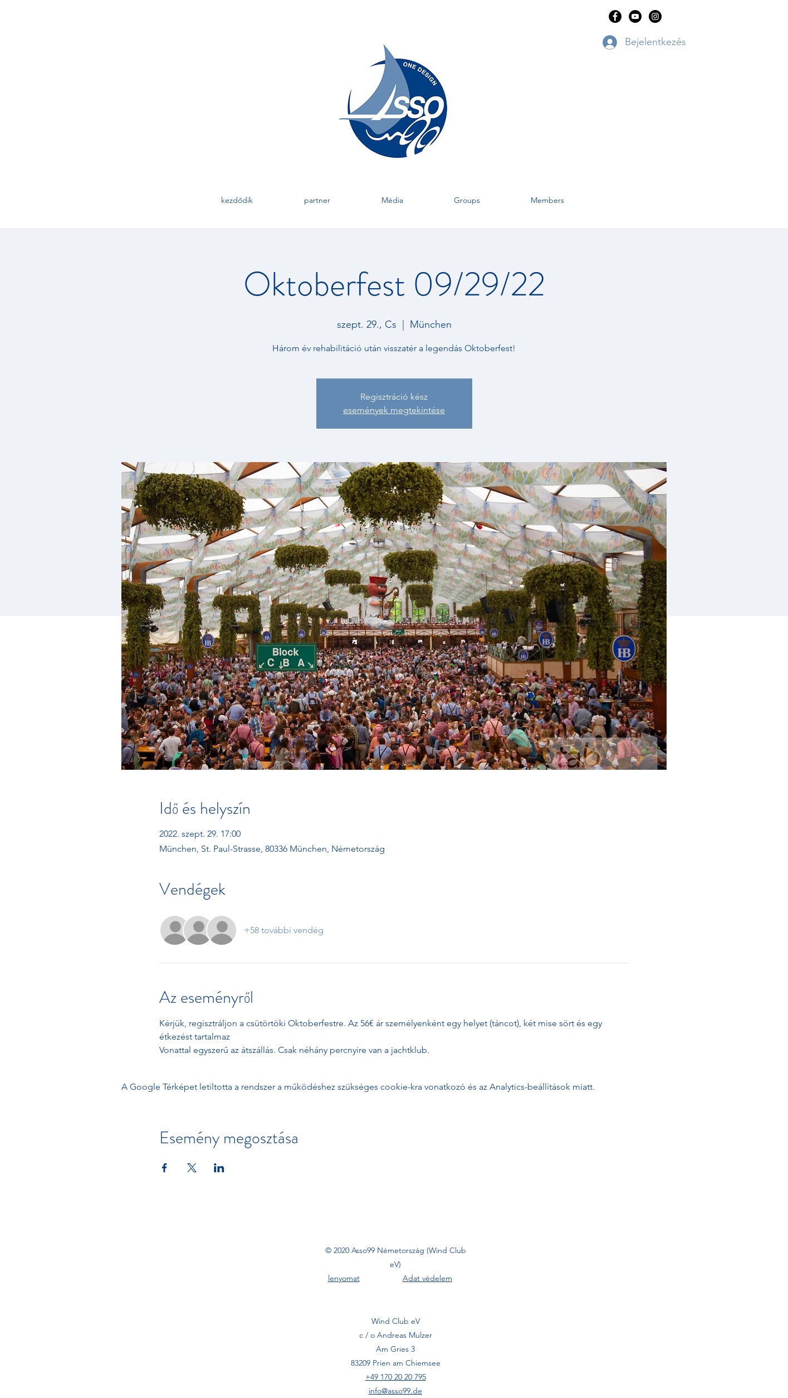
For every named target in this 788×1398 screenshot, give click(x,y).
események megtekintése (394, 410)
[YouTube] (635, 16)
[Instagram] (655, 16)
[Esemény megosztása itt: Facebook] (164, 1167)
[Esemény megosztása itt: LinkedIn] (219, 1167)
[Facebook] (615, 16)
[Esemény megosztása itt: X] (192, 1167)
